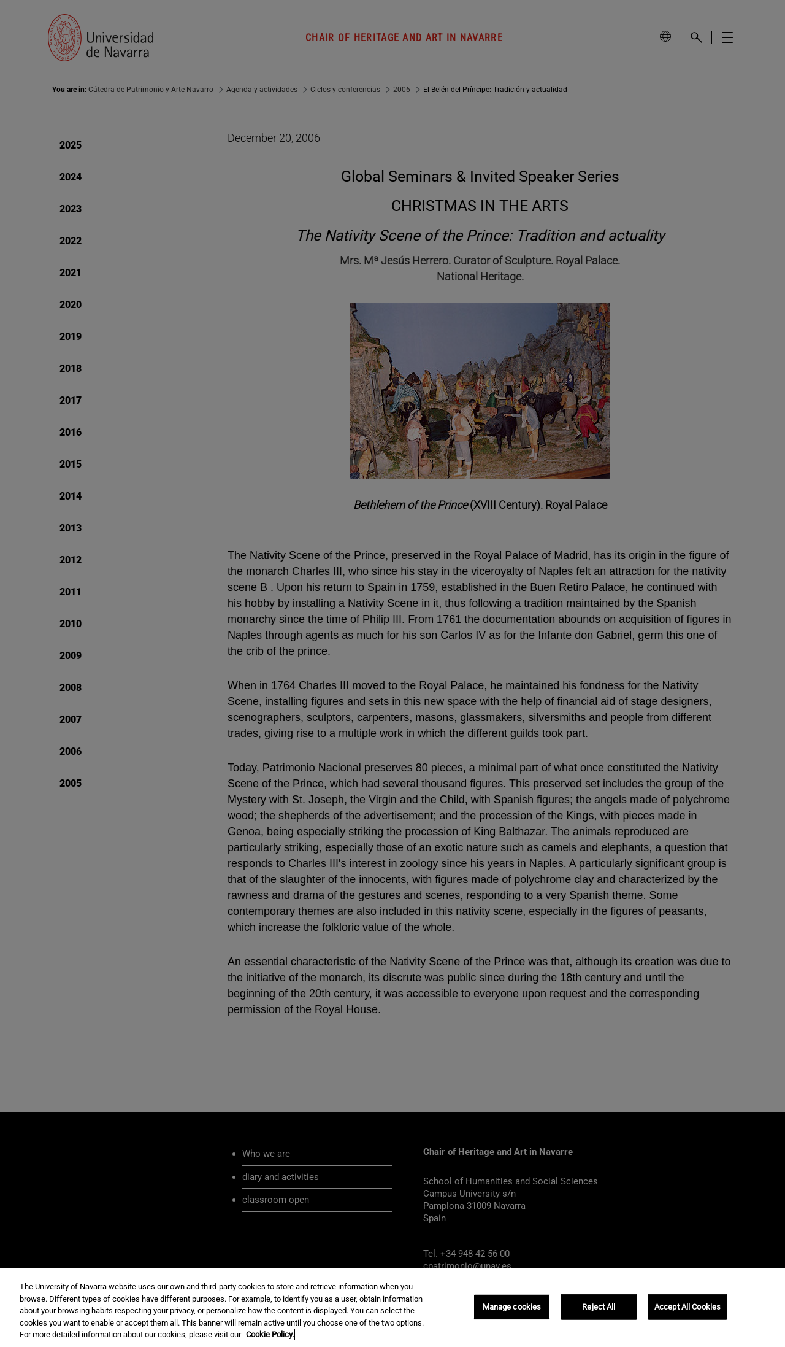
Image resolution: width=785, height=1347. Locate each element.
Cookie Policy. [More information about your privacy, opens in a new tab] (270, 1334)
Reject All (598, 1306)
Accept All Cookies (687, 1306)
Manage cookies (512, 1306)
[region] (392, 1307)
